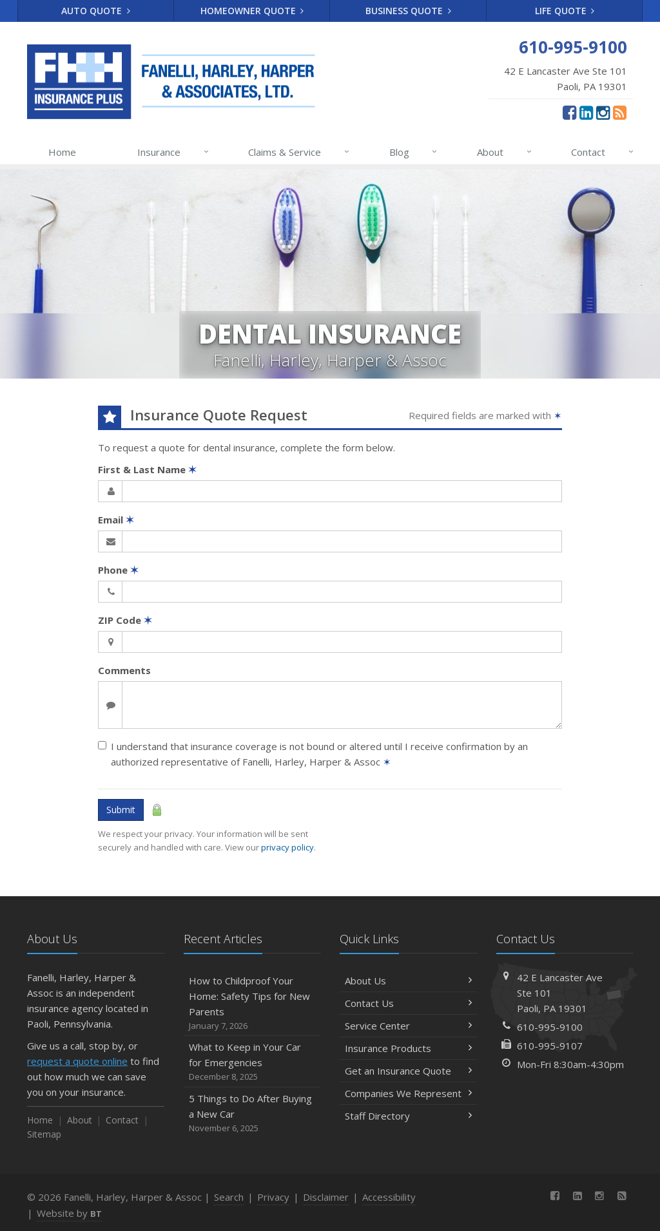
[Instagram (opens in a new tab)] (603, 112)
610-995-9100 (550, 1026)
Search (229, 1196)
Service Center (408, 1025)
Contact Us (408, 1003)
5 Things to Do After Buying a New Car (252, 1113)
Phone (118, 569)
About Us (408, 980)
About (505, 152)
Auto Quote (95, 11)
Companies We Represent (408, 1093)
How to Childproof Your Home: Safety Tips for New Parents (252, 1003)
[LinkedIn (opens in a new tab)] (586, 112)
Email (116, 519)
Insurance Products (408, 1048)
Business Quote (408, 11)
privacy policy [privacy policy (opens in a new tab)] (287, 847)
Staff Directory (408, 1115)
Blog (414, 152)
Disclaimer (326, 1196)
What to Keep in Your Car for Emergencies (252, 1062)
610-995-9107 (550, 1045)
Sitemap (44, 1134)
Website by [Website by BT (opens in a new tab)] (69, 1213)
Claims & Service (299, 152)
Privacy (273, 1196)
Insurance (173, 152)
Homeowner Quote (252, 11)
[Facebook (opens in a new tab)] (569, 112)
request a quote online (77, 1061)
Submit (120, 809)
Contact (603, 152)
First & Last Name (147, 469)
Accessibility (389, 1196)
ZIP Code (125, 620)
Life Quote (565, 11)
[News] (619, 112)
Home (62, 152)
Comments (124, 670)
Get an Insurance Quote (408, 1070)
